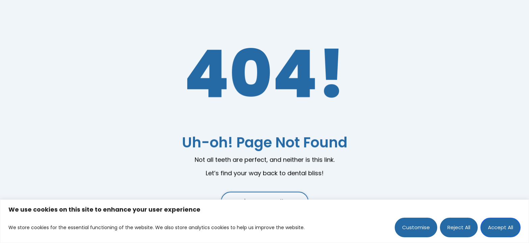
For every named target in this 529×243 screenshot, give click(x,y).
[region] (264, 221)
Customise (416, 227)
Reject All (458, 227)
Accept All (500, 227)
